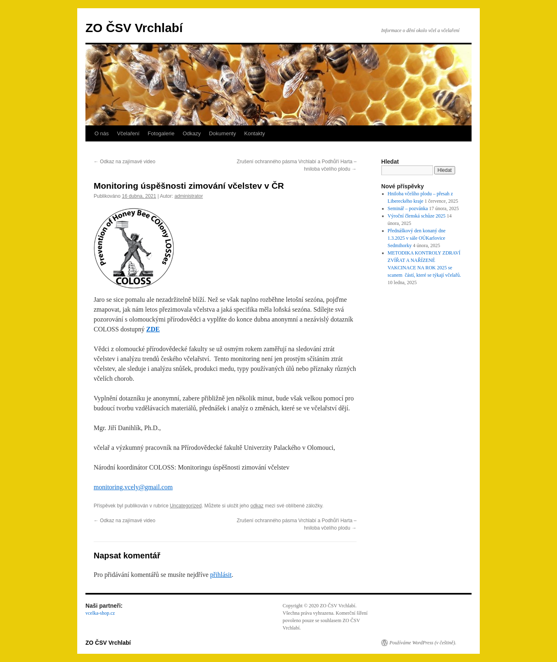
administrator (189, 196)
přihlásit (220, 574)
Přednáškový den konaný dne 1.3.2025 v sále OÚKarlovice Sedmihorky (417, 238)
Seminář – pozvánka (408, 208)
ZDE (153, 329)
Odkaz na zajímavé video (124, 161)
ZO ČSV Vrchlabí (134, 28)
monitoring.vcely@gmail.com (133, 487)
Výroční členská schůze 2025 (417, 216)
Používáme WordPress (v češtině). (422, 643)
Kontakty (254, 133)
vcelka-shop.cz (100, 613)
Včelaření (128, 133)
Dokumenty (222, 133)
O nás (101, 133)
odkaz (257, 506)
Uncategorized (185, 506)
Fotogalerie (161, 133)
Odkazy (192, 133)
